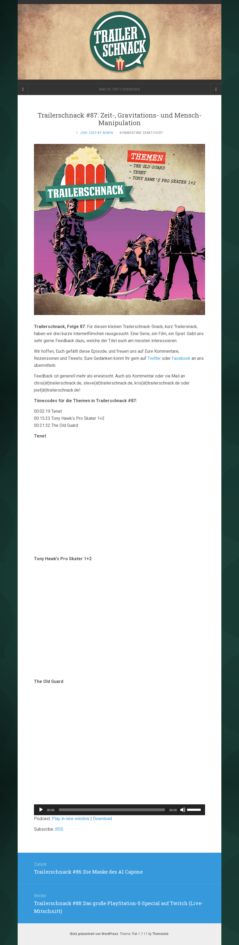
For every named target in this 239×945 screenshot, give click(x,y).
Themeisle (160, 934)
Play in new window (70, 818)
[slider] (112, 809)
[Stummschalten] (182, 809)
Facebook (181, 358)
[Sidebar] (23, 89)
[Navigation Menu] (215, 89)
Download (102, 818)
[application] (119, 809)
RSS (59, 829)
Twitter (154, 358)
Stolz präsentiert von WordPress (94, 934)
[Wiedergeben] (41, 809)
